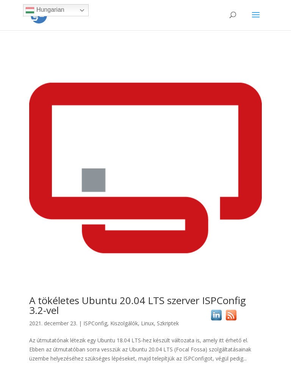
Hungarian (44, 10)
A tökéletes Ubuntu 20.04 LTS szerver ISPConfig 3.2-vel (137, 305)
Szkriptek (168, 323)
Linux (147, 323)
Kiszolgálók (124, 323)
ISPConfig (95, 323)
